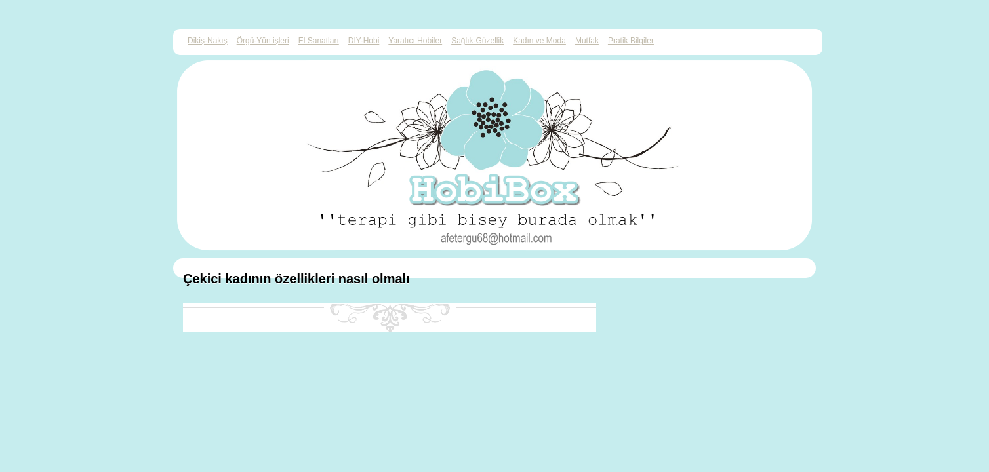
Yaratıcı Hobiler (415, 40)
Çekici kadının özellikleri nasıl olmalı (296, 279)
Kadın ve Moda (539, 40)
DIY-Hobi (364, 40)
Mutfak (587, 40)
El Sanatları (318, 40)
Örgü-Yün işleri (263, 40)
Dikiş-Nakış (208, 40)
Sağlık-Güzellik (477, 40)
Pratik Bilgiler (631, 40)
